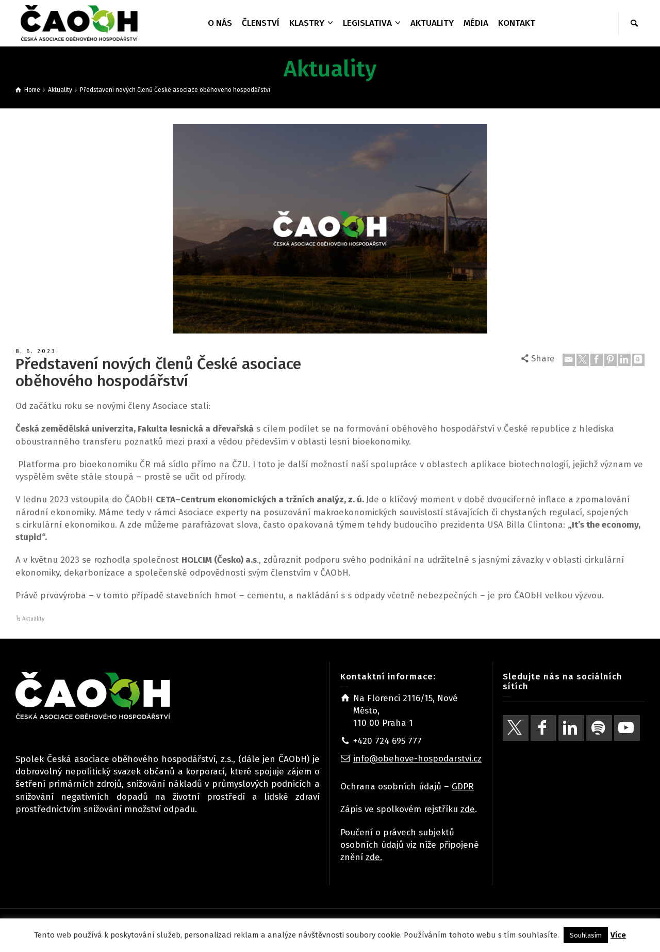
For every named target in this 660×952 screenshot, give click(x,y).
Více (618, 935)
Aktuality (33, 618)
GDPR (463, 786)
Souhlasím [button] (586, 935)
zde (467, 809)
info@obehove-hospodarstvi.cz (417, 758)
